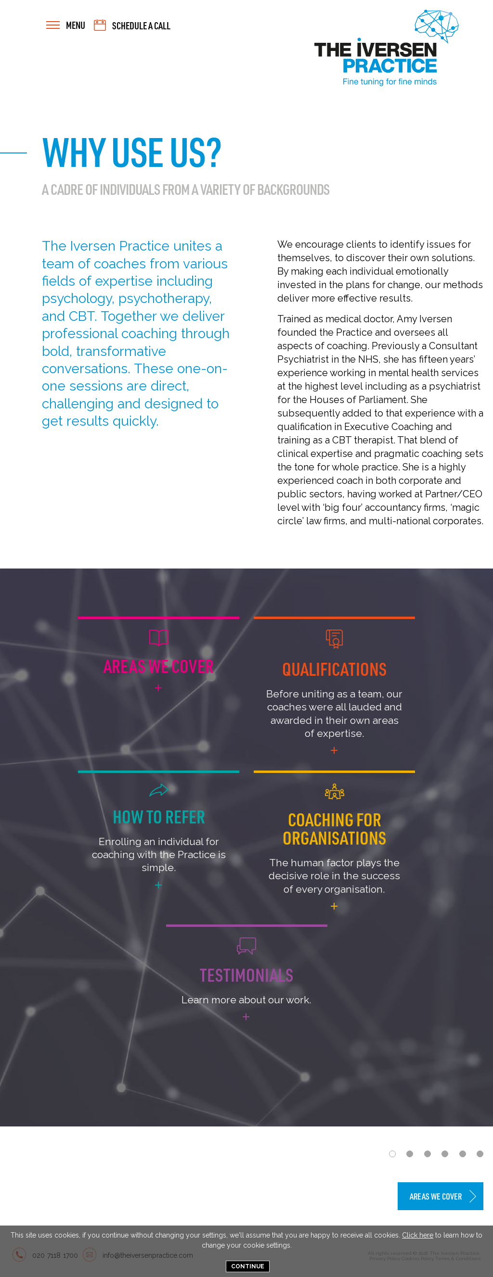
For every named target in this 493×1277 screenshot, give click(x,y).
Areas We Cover (436, 1196)
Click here (417, 1235)
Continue (247, 1266)
